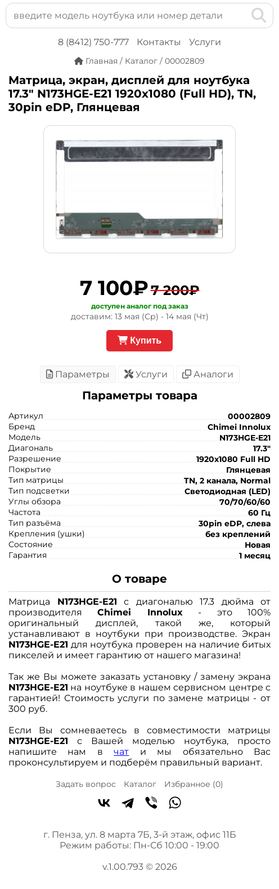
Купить (139, 340)
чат (121, 751)
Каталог (140, 784)
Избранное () (193, 784)
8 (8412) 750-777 (93, 42)
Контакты (159, 42)
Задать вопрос (86, 784)
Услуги (205, 42)
